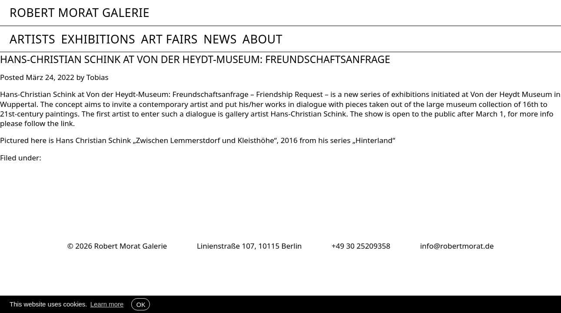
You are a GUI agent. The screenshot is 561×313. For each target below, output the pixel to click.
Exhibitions (98, 39)
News (220, 39)
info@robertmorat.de (457, 246)
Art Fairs (169, 39)
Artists (32, 39)
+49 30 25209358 (361, 246)
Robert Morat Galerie (79, 13)
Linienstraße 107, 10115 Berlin (249, 246)
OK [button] (140, 304)
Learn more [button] (107, 304)
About (262, 39)
